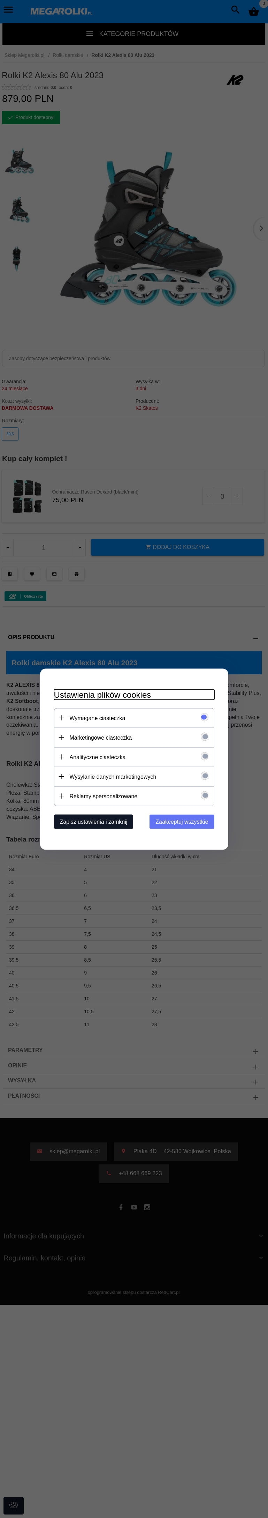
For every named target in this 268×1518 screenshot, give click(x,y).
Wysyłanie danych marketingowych (113, 776)
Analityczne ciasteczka (98, 757)
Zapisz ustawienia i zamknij (94, 821)
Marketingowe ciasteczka (101, 737)
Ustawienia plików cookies (102, 694)
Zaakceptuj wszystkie (181, 821)
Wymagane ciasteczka (97, 718)
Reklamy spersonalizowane (104, 796)
